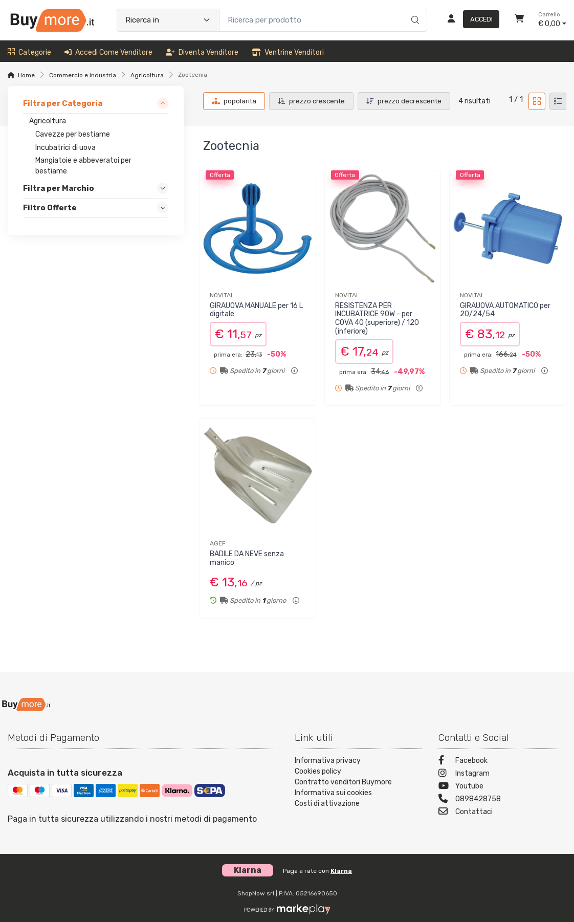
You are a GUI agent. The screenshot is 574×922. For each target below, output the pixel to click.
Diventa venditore (202, 52)
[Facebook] (502, 761)
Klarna (341, 870)
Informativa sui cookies (333, 792)
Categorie (29, 52)
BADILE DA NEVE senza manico (247, 558)
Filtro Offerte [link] (50, 208)
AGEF (218, 543)
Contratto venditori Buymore (343, 782)
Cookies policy (318, 771)
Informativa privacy (328, 760)
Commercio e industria (82, 75)
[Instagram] (502, 774)
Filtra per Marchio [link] (58, 188)
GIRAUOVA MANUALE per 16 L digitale (256, 310)
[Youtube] (502, 787)
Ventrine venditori (288, 52)
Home (26, 75)
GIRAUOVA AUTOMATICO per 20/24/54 (505, 310)
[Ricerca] (413, 9)
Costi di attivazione (327, 803)
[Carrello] (519, 20)
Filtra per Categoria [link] (62, 103)
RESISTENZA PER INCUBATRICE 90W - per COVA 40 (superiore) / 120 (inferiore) (377, 318)
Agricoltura (147, 75)
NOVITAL (222, 295)
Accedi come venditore (108, 52)
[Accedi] (469, 20)
